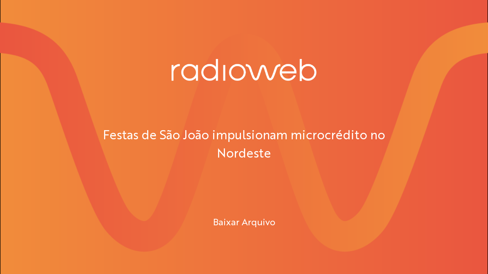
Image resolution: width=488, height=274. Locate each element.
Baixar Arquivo (244, 221)
